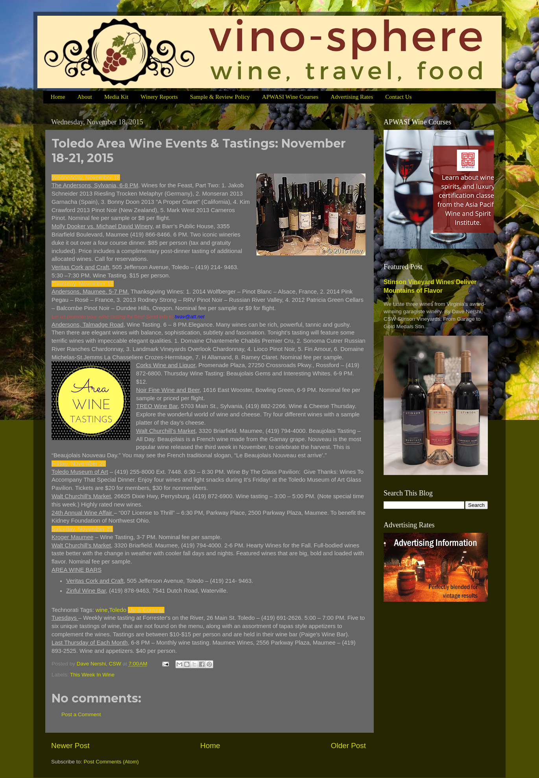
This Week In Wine (92, 675)
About (84, 97)
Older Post (348, 745)
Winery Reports (159, 97)
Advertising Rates (351, 97)
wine (102, 610)
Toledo (118, 610)
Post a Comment (81, 714)
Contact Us (398, 97)
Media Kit (116, 97)
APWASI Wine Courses (290, 97)
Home (58, 97)
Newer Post (70, 745)
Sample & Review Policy (220, 97)
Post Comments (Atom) (111, 762)
